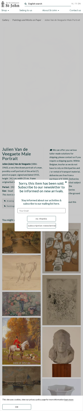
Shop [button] (5, 10)
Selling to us (25, 10)
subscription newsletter (42, 225)
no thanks (41, 218)
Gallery (5, 20)
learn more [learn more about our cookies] (68, 399)
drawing (9, 201)
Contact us (75, 10)
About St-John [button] (50, 10)
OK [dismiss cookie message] (16, 407)
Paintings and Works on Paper (26, 20)
